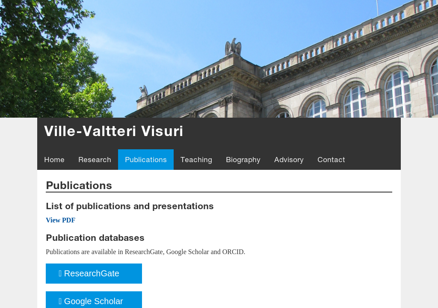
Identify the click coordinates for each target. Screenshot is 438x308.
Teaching (196, 159)
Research (94, 159)
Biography (243, 159)
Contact (331, 159)
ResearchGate (89, 273)
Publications (146, 159)
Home (54, 159)
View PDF (60, 220)
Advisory (289, 159)
